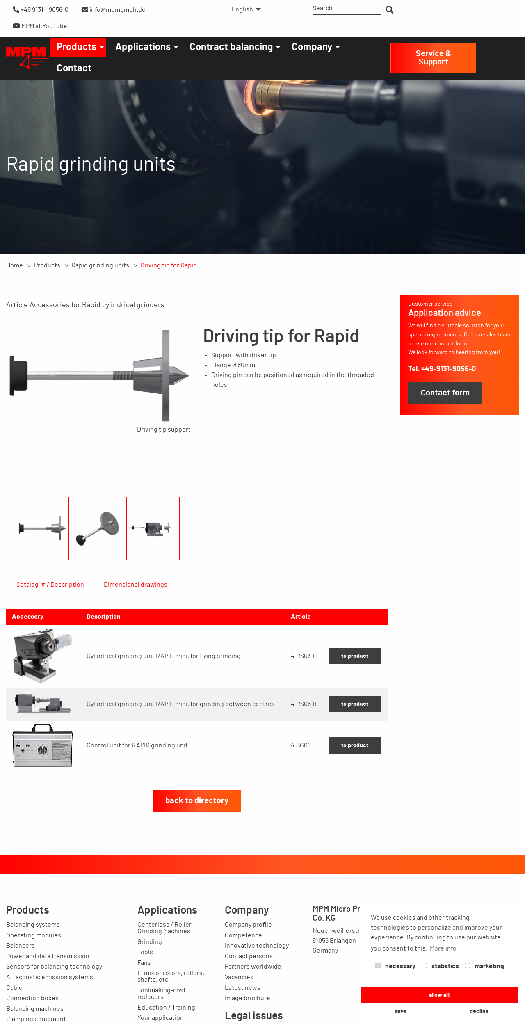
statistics (440, 966)
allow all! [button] (440, 995)
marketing (484, 966)
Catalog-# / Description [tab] (50, 584)
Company (312, 47)
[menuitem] (244, 9)
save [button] (400, 1011)
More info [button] (443, 948)
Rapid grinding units (100, 265)
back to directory (196, 840)
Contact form (445, 393)
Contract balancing (231, 47)
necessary (395, 966)
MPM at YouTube (40, 26)
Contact (74, 68)
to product (354, 695)
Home (14, 265)
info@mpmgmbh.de (114, 9)
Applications (143, 47)
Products (76, 47)
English (242, 9)
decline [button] (479, 1011)
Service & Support (433, 58)
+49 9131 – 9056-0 (40, 9)
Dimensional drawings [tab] (135, 584)
